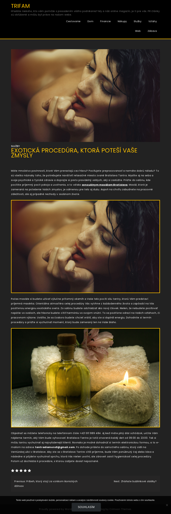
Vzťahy (152, 21)
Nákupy (122, 21)
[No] (166, 505)
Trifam (20, 6)
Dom (91, 21)
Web (138, 31)
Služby (138, 21)
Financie (105, 21)
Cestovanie (73, 21)
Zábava (152, 31)
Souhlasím (86, 507)
